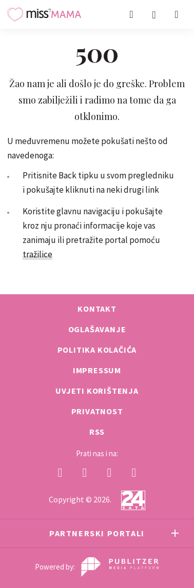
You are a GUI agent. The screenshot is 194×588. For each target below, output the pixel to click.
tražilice (37, 254)
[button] (176, 14)
